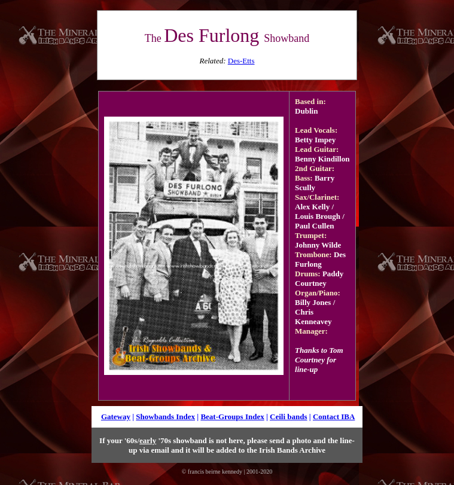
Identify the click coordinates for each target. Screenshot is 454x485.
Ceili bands (288, 416)
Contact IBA (334, 416)
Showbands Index (165, 416)
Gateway (115, 416)
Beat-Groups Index (232, 416)
